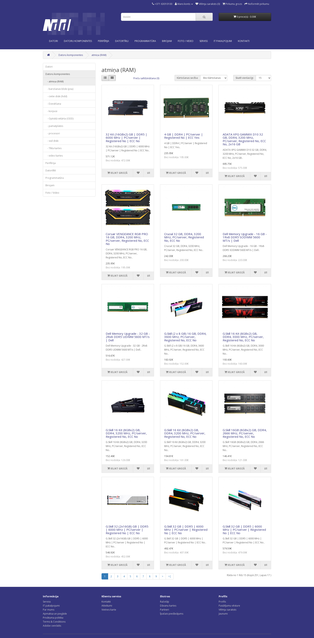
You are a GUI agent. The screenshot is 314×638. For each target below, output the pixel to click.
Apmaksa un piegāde (55, 613)
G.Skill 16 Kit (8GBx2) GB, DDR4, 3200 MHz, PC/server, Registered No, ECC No (126, 433)
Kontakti (106, 601)
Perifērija (103, 41)
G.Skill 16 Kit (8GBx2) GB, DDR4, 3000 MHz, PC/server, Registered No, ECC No (243, 337)
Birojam (167, 41)
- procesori (52, 133)
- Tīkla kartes (53, 148)
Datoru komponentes (78, 41)
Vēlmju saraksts (227, 609)
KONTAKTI (244, 41)
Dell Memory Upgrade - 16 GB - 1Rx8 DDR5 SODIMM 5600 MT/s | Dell (245, 237)
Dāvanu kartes (168, 605)
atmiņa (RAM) (99, 55)
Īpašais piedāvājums (171, 613)
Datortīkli (122, 41)
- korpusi (51, 111)
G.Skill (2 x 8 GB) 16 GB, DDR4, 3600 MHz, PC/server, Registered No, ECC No (185, 337)
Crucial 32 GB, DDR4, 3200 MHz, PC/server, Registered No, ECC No (184, 237)
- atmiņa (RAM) (54, 81)
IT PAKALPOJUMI (223, 41)
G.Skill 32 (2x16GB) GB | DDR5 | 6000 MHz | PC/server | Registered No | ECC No (127, 529)
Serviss (47, 601)
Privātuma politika (53, 617)
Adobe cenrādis (52, 625)
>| (169, 576)
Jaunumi (223, 613)
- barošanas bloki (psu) (59, 89)
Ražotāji (164, 601)
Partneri (164, 609)
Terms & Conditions (54, 621)
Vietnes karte (109, 609)
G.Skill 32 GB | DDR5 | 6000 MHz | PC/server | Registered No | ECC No (185, 529)
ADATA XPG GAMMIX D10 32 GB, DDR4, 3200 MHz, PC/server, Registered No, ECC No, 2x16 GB (244, 139)
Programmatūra (145, 41)
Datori (53, 41)
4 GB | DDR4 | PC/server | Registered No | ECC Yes (183, 136)
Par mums (48, 609)
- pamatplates (54, 126)
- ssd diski (51, 141)
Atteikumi (107, 605)
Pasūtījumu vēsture (229, 605)
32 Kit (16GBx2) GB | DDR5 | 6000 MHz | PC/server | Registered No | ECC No (126, 137)
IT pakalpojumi (51, 605)
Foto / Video (185, 41)
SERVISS (203, 41)
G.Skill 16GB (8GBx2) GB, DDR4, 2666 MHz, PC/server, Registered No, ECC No (245, 433)
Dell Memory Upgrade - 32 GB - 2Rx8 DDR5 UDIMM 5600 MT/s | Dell (128, 337)
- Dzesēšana (53, 103)
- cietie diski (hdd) (56, 96)
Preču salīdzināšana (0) (146, 78)
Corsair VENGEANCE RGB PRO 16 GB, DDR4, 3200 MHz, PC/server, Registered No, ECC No (127, 239)
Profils (222, 601)
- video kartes (54, 155)
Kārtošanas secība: (187, 78)
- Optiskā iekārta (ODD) (59, 118)
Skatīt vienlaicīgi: (244, 78)
